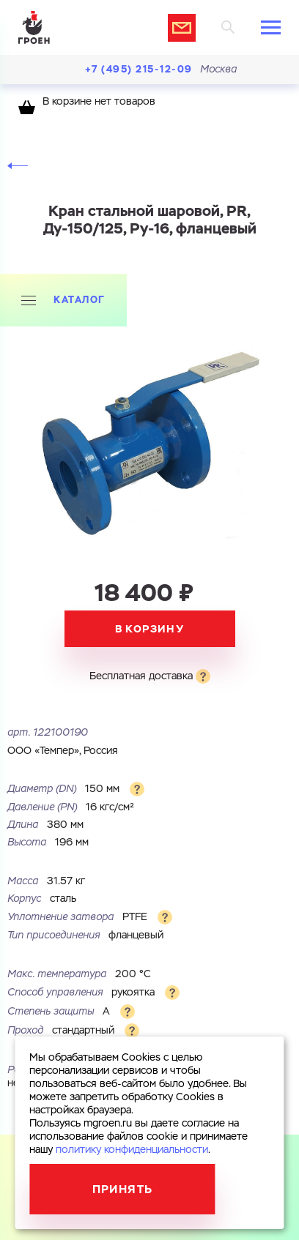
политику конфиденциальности (132, 1150)
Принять (122, 1189)
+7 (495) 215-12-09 (139, 69)
